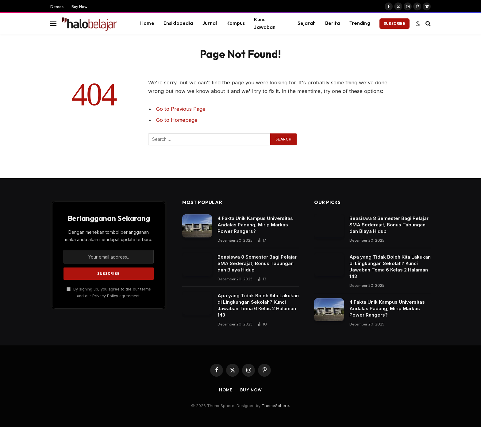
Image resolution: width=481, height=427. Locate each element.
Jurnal (209, 23)
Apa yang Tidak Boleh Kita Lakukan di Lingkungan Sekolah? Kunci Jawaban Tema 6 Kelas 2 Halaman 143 (258, 305)
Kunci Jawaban (264, 23)
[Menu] (53, 23)
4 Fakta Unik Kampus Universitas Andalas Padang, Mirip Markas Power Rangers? (255, 224)
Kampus (235, 23)
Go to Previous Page (181, 109)
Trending (359, 23)
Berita (332, 23)
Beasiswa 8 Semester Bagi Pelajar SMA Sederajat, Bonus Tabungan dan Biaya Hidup (257, 263)
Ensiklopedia (178, 23)
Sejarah (307, 23)
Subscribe (394, 23)
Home (147, 23)
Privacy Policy (105, 296)
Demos (56, 6)
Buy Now (79, 6)
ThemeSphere (275, 405)
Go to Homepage (177, 120)
